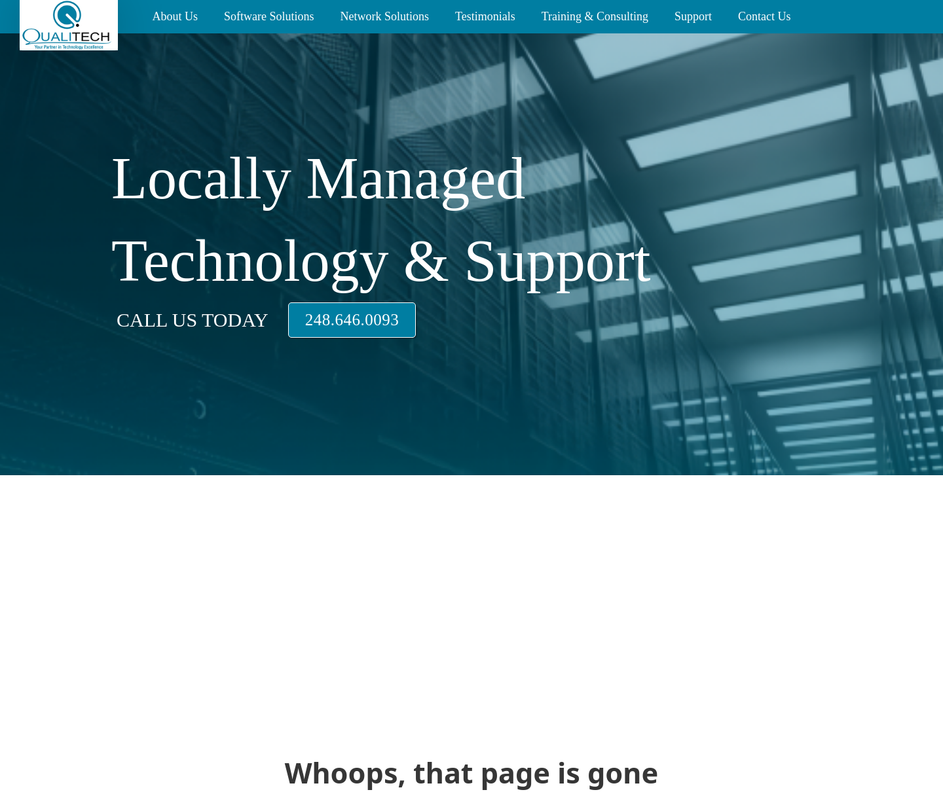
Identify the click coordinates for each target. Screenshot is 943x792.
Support (693, 16)
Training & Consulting (595, 16)
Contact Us (764, 16)
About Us (175, 16)
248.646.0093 (352, 320)
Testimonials (485, 16)
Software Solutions (269, 16)
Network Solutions (384, 16)
